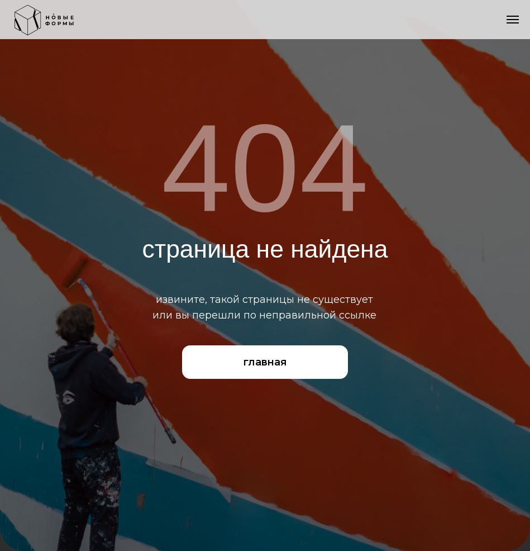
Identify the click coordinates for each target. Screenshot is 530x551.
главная (265, 362)
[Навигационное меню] (513, 19)
